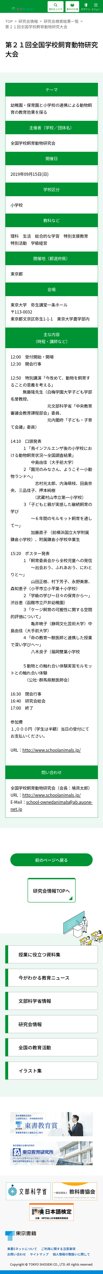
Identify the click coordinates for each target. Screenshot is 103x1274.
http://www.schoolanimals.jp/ (51, 750)
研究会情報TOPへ (51, 890)
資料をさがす (55, 7)
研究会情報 (28, 21)
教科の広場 (72, 7)
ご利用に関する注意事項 (58, 1249)
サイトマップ (39, 1254)
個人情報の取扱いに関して (71, 1254)
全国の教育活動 (34, 1047)
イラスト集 (30, 1070)
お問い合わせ (16, 1254)
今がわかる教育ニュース (44, 977)
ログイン (85, 7)
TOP (9, 21)
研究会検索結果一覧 (61, 21)
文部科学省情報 (34, 1000)
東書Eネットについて (22, 1249)
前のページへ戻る (51, 860)
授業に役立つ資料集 (39, 954)
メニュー (95, 7)
